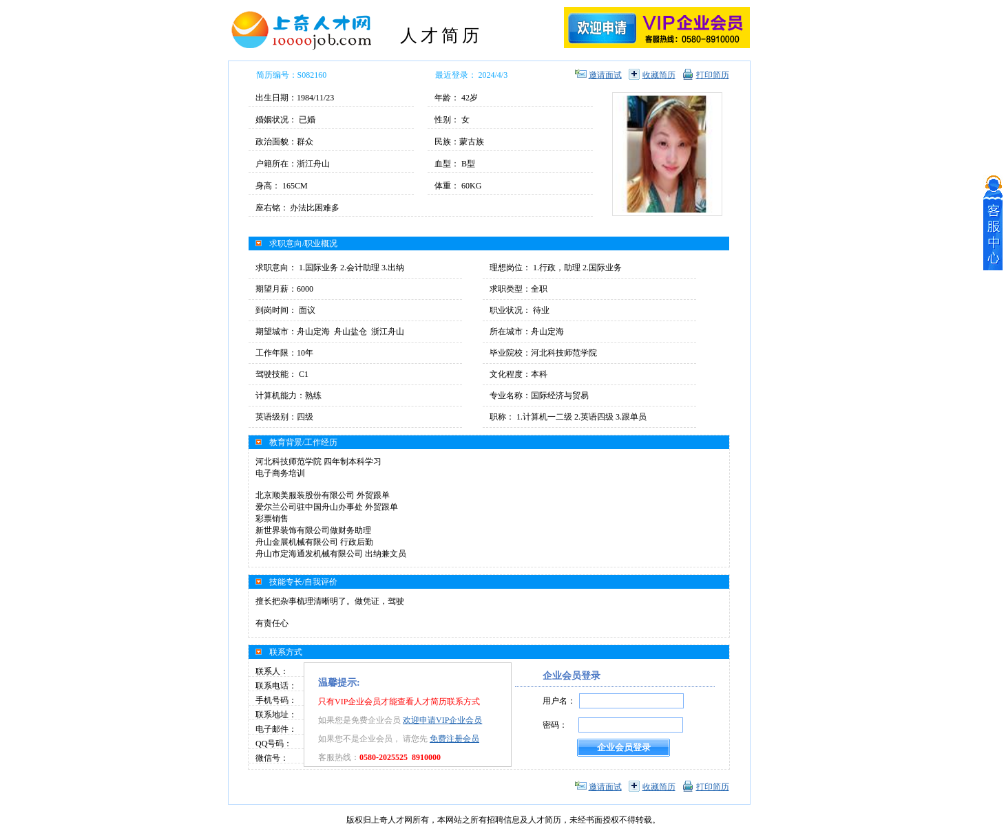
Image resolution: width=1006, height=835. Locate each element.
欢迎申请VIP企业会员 (442, 720)
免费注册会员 (454, 739)
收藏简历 (658, 75)
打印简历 (712, 75)
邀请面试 (605, 75)
